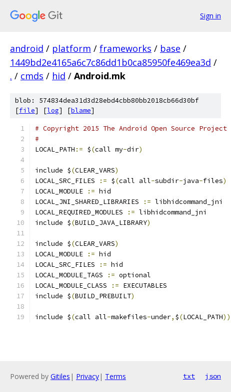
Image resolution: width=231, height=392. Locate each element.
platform (71, 48)
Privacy (87, 376)
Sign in (210, 15)
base (170, 48)
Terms (115, 376)
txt (189, 376)
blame (81, 110)
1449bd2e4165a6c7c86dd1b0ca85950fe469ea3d (110, 62)
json (213, 376)
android (27, 48)
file (27, 110)
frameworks (126, 48)
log (53, 110)
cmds (32, 76)
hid (59, 76)
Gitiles (60, 376)
